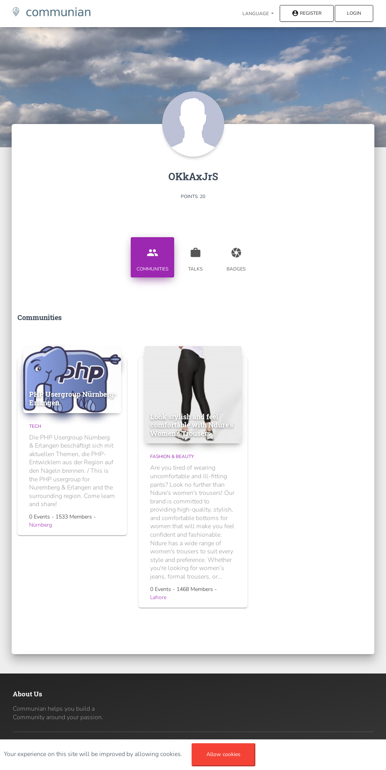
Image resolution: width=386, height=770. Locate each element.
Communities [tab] (152, 256)
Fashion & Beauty (172, 456)
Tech (35, 426)
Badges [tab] (236, 256)
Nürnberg (40, 525)
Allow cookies (223, 754)
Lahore (158, 597)
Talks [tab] (195, 256)
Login (354, 13)
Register (307, 13)
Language (256, 13)
